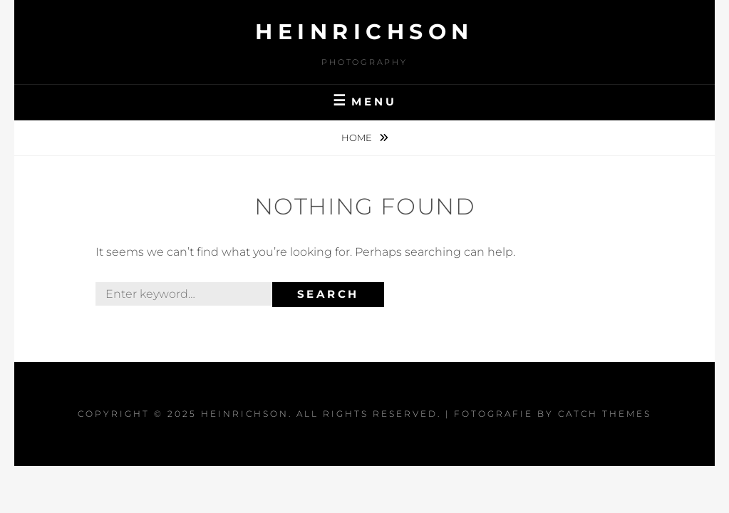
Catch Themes (604, 413)
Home (357, 137)
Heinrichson (364, 32)
